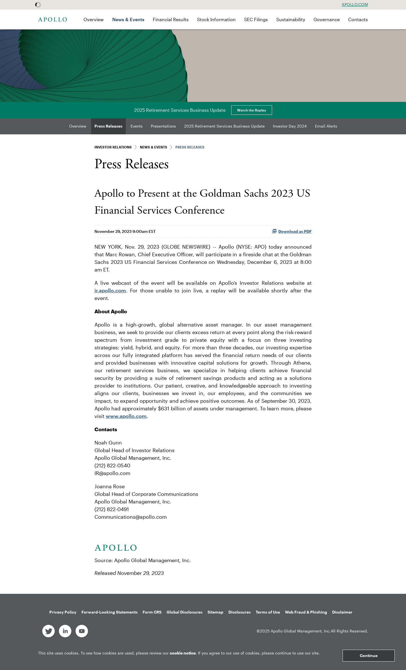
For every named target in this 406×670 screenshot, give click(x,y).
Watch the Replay (251, 110)
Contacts (358, 19)
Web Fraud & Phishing (306, 612)
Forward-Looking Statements (109, 612)
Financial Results (171, 19)
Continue (369, 655)
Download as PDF (292, 231)
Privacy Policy (62, 612)
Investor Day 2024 (290, 126)
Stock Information (216, 19)
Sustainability (290, 19)
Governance (327, 19)
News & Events (128, 19)
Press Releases (108, 126)
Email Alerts (326, 126)
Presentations (163, 126)
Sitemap (215, 612)
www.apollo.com (126, 416)
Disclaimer (342, 612)
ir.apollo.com (110, 290)
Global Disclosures (184, 612)
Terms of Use (268, 612)
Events (137, 126)
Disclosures (239, 612)
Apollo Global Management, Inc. (301, 631)
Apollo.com (355, 4)
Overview (93, 19)
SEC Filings (256, 19)
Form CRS (152, 612)
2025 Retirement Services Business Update (224, 126)
